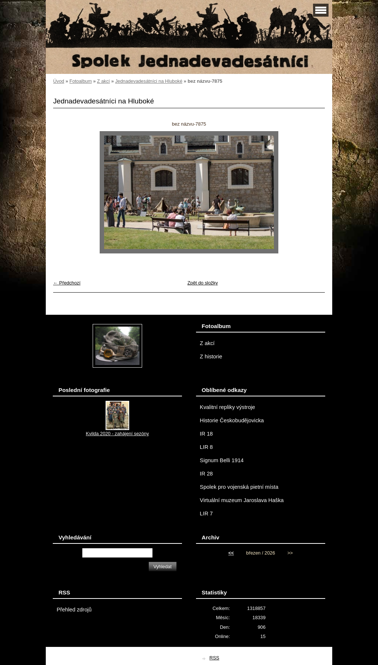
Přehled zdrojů (74, 610)
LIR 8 (206, 447)
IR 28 (206, 474)
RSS (214, 658)
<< (231, 553)
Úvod (58, 81)
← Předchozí (66, 283)
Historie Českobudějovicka (232, 420)
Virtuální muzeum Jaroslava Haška (242, 500)
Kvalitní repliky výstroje (227, 407)
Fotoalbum (80, 81)
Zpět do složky (203, 283)
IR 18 (206, 434)
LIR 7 (206, 513)
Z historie (211, 356)
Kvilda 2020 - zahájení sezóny (117, 433)
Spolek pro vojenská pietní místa (239, 487)
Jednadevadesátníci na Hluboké (148, 81)
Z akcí (103, 81)
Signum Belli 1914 (222, 460)
